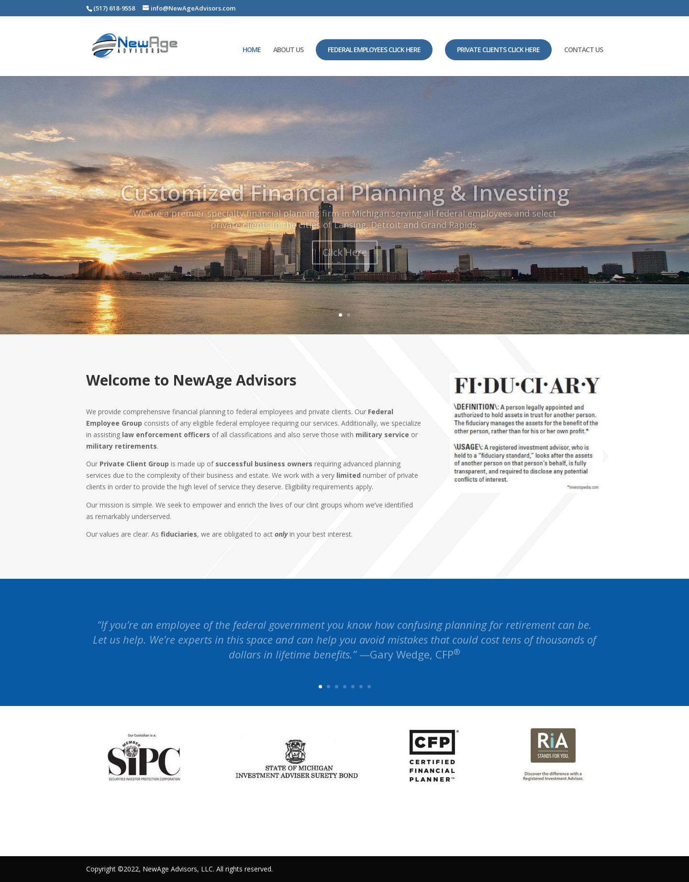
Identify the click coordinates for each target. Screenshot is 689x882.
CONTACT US (583, 50)
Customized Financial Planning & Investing (344, 204)
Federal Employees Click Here (374, 49)
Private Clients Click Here (498, 49)
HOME (252, 50)
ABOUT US (288, 50)
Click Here (344, 264)
